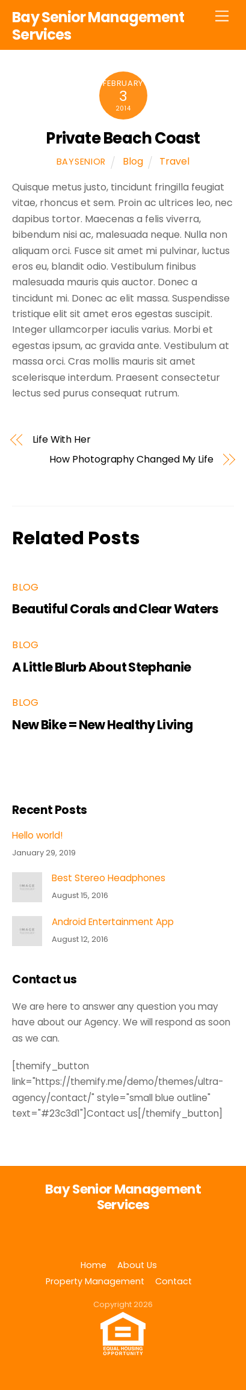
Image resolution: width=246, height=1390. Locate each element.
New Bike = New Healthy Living (102, 724)
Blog (133, 161)
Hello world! (37, 836)
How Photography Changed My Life (131, 459)
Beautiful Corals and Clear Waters (115, 609)
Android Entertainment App (113, 922)
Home (93, 1265)
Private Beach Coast (123, 138)
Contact (173, 1281)
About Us (137, 1265)
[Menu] (222, 16)
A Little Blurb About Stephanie (101, 667)
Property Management (95, 1281)
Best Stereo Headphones (108, 878)
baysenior (81, 162)
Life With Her (61, 439)
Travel (174, 161)
